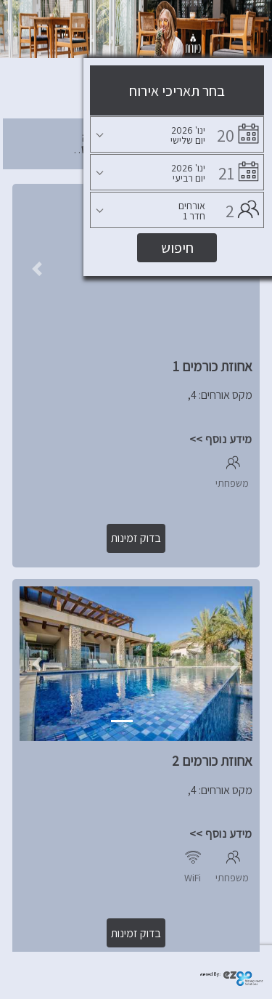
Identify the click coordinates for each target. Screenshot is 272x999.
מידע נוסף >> (220, 439)
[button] (37, 269)
